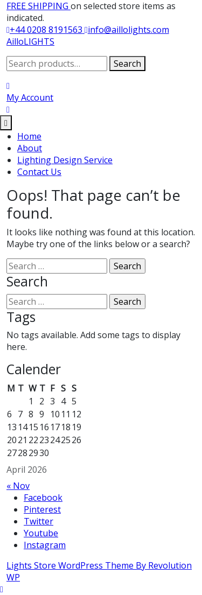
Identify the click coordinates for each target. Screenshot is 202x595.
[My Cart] (8, 109)
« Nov (18, 486)
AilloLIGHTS (30, 41)
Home (29, 136)
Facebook (43, 497)
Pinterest (42, 509)
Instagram (45, 545)
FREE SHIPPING (38, 6)
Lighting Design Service (65, 160)
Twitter (38, 521)
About (29, 148)
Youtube (41, 533)
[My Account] (29, 91)
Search (127, 63)
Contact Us (39, 172)
